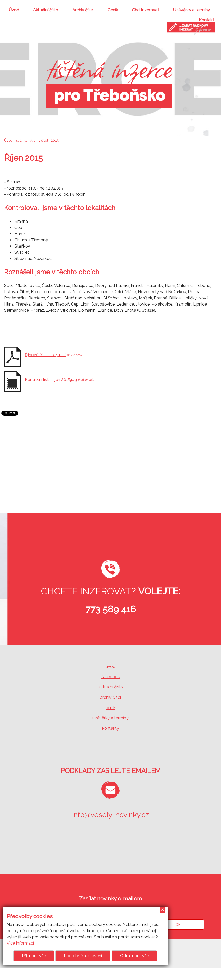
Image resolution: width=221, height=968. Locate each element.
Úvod (14, 9)
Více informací (20, 943)
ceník (110, 707)
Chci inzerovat (145, 9)
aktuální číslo (110, 687)
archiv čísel (110, 697)
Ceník (113, 9)
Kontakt (206, 20)
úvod (110, 666)
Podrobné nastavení (83, 955)
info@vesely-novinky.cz (110, 814)
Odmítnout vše (134, 955)
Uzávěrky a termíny (191, 9)
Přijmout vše (34, 955)
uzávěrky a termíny (110, 718)
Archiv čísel (83, 9)
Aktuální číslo (45, 9)
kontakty (110, 728)
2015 (54, 140)
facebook (110, 676)
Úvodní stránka (15, 140)
